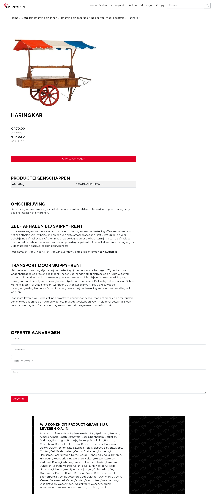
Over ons (61, 437)
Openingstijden (65, 441)
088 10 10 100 (149, 476)
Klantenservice (146, 448)
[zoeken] (211, 4)
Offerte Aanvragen (149, 70)
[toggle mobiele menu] (166, 4)
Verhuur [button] (108, 4)
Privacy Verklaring (148, 437)
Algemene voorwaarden (111, 452)
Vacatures (62, 445)
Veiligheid (102, 437)
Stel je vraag (172, 382)
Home (97, 4)
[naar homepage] (15, 4)
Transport (103, 448)
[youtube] (187, 440)
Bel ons (136, 382)
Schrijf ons (153, 382)
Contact (142, 445)
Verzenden (19, 317)
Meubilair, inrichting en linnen (39, 15)
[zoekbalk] (190, 4)
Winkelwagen (145, 441)
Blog (99, 441)
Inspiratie (123, 4)
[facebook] (180, 440)
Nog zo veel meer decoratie (107, 15)
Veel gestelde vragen (144, 4)
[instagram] (195, 440)
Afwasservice (104, 445)
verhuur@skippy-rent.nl (177, 476)
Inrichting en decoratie (74, 15)
